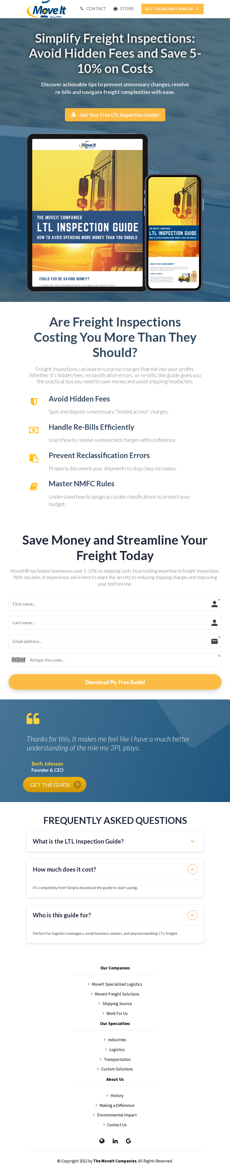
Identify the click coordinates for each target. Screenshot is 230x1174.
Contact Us (115, 1125)
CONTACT (93, 8)
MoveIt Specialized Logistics (115, 984)
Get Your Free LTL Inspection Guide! (115, 115)
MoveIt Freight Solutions (115, 994)
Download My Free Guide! (115, 682)
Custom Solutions (115, 1069)
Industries (115, 1040)
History (115, 1095)
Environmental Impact (115, 1115)
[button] (193, 841)
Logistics (115, 1049)
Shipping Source (115, 1003)
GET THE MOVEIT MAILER (172, 8)
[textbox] (115, 53)
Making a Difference (115, 1105)
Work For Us (115, 1013)
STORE (123, 8)
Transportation (115, 1059)
